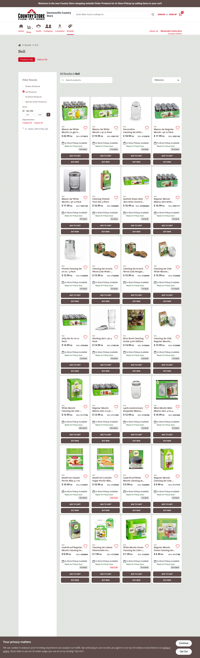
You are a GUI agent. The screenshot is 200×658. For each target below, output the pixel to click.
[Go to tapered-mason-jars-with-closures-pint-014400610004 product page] (167, 131)
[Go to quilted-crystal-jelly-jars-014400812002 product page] (75, 340)
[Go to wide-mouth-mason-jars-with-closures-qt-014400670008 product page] (105, 131)
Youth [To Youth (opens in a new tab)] (38, 31)
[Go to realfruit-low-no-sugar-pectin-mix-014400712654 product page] (105, 479)
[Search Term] (115, 14)
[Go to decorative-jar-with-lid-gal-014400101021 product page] (136, 131)
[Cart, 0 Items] (180, 14)
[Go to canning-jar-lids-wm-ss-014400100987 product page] (167, 270)
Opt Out (184, 651)
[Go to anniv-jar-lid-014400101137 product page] (136, 410)
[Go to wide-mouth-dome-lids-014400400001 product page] (75, 410)
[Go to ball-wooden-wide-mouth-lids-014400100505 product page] (105, 270)
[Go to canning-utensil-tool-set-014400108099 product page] (105, 201)
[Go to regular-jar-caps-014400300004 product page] (167, 479)
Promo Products (32, 86)
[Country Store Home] (31, 14)
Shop (28, 32)
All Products (31, 92)
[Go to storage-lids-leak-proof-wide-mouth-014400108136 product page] (136, 479)
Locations (60, 31)
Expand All (38, 123)
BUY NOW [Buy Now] (75, 162)
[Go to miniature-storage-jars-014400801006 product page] (167, 410)
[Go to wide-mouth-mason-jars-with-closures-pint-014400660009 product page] (75, 201)
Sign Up (173, 14)
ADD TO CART (75, 156)
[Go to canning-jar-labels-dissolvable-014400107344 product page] (105, 549)
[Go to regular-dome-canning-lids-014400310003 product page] (167, 549)
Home (21, 31)
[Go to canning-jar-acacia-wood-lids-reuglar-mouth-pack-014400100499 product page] (136, 270)
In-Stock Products (33, 97)
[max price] (40, 114)
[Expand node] (23, 128)
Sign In (161, 14)
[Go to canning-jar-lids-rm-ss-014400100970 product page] (167, 340)
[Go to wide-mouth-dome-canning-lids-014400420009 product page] (136, 549)
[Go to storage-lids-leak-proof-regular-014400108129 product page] (75, 549)
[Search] (153, 14)
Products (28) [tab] (26, 59)
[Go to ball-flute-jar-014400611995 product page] (75, 270)
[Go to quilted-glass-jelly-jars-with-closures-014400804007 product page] (136, 201)
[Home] (19, 45)
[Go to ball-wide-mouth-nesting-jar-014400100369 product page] (105, 340)
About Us (153, 31)
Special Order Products (35, 102)
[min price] (27, 114)
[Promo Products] (23, 86)
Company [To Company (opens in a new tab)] (48, 31)
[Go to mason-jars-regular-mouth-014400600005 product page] (105, 410)
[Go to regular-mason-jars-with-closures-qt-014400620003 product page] (167, 201)
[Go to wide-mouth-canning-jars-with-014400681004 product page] (75, 131)
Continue (183, 643)
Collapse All (27, 123)
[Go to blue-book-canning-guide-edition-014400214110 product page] (136, 340)
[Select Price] (48, 114)
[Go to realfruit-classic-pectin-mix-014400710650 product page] (75, 479)
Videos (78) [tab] (42, 59)
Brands (70, 31)
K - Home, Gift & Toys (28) (36, 129)
